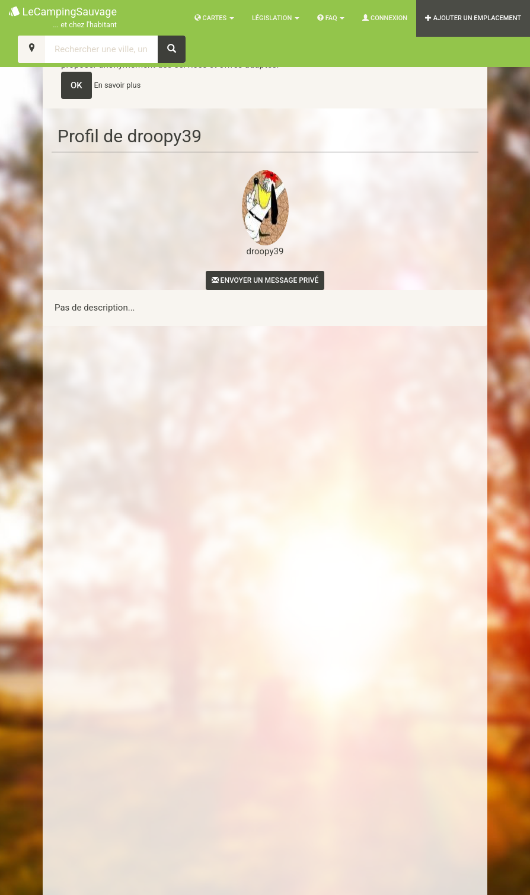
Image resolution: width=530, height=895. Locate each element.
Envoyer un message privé (265, 280)
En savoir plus (117, 85)
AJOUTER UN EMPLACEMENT (473, 18)
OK (76, 85)
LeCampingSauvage (63, 18)
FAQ (330, 18)
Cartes (214, 18)
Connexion (384, 18)
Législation (275, 18)
